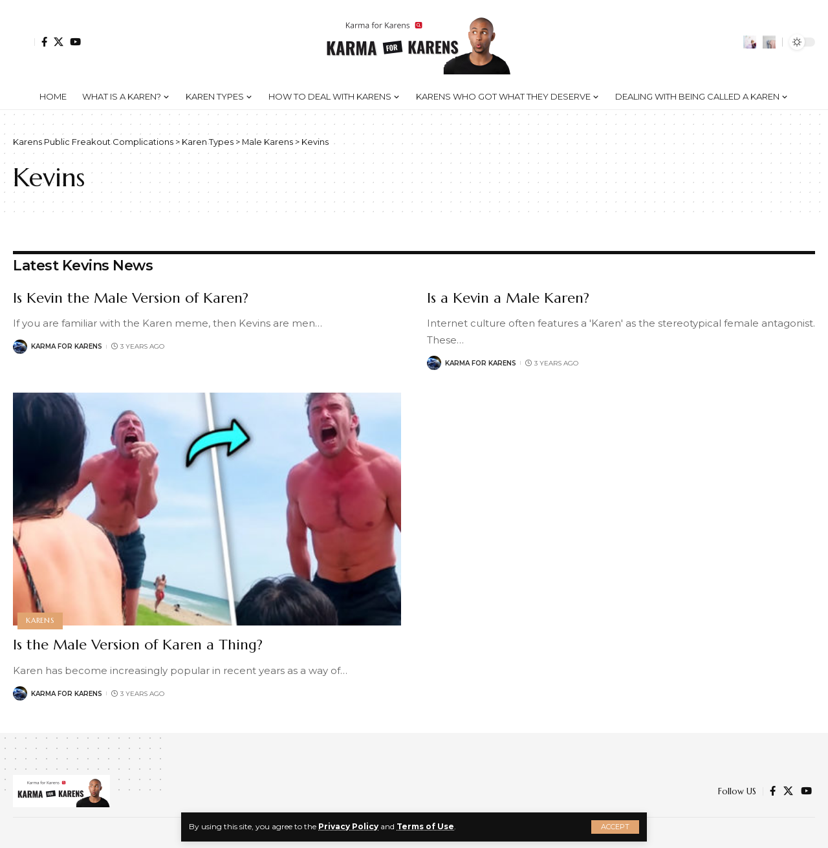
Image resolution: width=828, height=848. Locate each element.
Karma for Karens (66, 346)
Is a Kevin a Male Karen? (508, 298)
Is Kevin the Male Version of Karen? (130, 298)
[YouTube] (75, 42)
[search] (769, 42)
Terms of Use (425, 826)
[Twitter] (58, 42)
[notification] (749, 42)
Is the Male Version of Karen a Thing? (138, 644)
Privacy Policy (348, 826)
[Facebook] (44, 42)
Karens (40, 620)
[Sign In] (24, 42)
